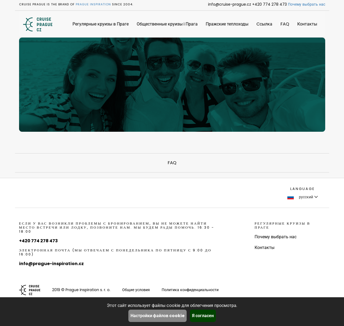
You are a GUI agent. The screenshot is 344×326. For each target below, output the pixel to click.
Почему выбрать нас (306, 4)
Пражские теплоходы (227, 24)
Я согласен (203, 316)
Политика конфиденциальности (190, 289)
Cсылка (264, 24)
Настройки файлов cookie (157, 316)
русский (302, 197)
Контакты (307, 24)
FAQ (284, 24)
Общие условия (136, 289)
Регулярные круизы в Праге (101, 24)
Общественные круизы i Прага (167, 24)
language (302, 189)
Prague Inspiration (93, 4)
